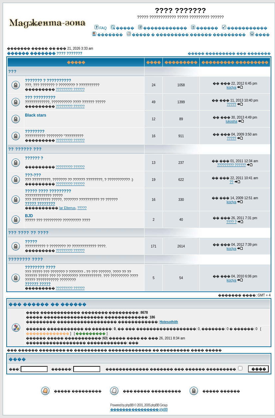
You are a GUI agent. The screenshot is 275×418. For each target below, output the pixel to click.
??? (12, 71)
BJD (29, 215)
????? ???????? (40, 204)
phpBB (129, 405)
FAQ (101, 28)
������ (204, 28)
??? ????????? (40, 97)
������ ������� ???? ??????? (44, 53)
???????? (35, 131)
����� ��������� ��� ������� (229, 53)
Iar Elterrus (67, 208)
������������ (162, 28)
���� (260, 35)
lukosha (231, 121)
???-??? (33, 175)
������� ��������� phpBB (139, 409)
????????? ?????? (70, 89)
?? (231, 182)
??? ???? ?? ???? (28, 232)
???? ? (231, 222)
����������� (244, 28)
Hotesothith (168, 322)
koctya (231, 87)
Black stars (35, 115)
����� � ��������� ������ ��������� (186, 35)
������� (107, 35)
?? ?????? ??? (25, 149)
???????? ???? (25, 259)
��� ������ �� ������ (48, 304)
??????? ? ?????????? (48, 80)
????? (231, 104)
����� (122, 28)
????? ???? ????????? (48, 191)
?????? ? (34, 158)
